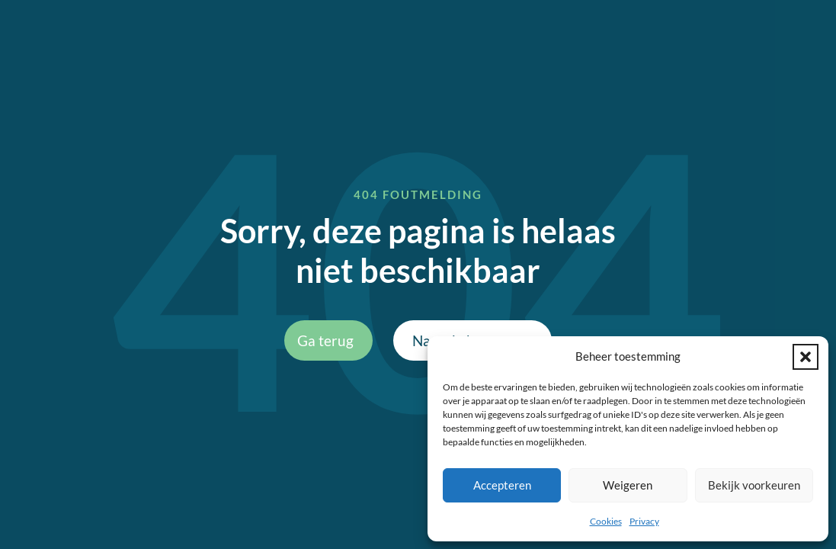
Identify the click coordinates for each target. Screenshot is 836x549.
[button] (805, 356)
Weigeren (627, 485)
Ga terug (325, 340)
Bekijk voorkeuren (754, 485)
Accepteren (502, 485)
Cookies (606, 521)
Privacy (644, 521)
